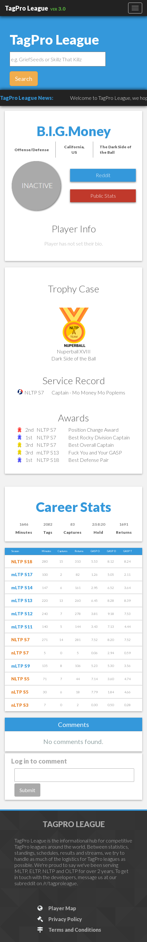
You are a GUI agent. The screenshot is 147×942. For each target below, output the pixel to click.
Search (23, 78)
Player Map (56, 908)
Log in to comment (39, 761)
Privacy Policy (59, 919)
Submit (27, 790)
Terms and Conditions (68, 930)
